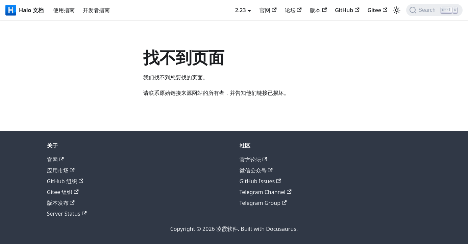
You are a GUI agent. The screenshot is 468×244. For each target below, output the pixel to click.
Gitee (378, 10)
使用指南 (64, 10)
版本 (318, 10)
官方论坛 (253, 159)
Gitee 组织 (63, 192)
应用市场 (61, 170)
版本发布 (61, 203)
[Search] (434, 10)
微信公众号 (256, 170)
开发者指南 (96, 10)
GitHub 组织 (65, 181)
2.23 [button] (240, 10)
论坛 (293, 10)
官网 (268, 10)
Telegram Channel (266, 192)
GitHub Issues (260, 181)
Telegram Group (263, 203)
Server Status (67, 213)
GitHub (347, 10)
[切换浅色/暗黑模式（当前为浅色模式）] (396, 10)
